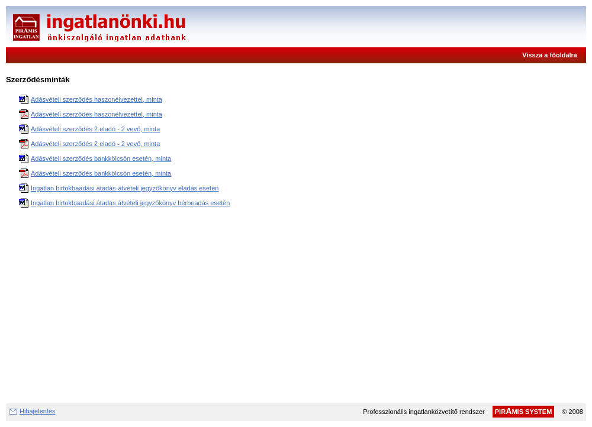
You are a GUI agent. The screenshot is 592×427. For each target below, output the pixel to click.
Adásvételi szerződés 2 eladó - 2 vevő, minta (95, 128)
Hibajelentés (38, 411)
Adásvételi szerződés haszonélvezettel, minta (96, 99)
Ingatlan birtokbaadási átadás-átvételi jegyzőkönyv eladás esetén (124, 188)
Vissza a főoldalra (549, 55)
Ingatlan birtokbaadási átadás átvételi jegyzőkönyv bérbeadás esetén (130, 202)
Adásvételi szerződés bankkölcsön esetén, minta (101, 158)
